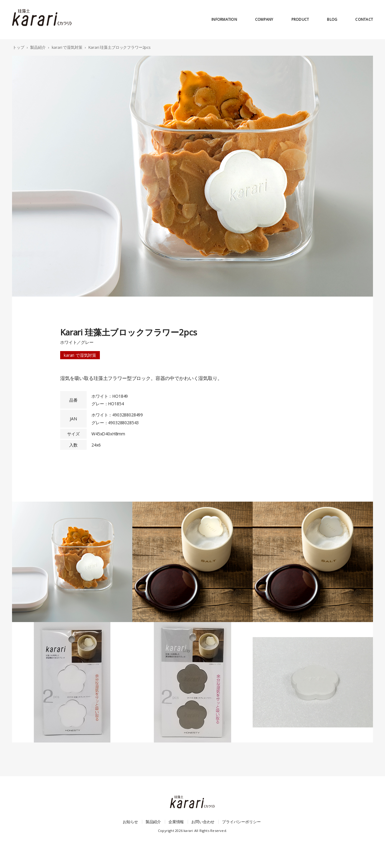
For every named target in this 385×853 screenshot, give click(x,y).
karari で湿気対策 (80, 355)
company (264, 19)
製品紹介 (153, 821)
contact (364, 19)
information (224, 19)
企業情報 (176, 821)
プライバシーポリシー (241, 821)
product (300, 19)
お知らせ (130, 821)
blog (332, 19)
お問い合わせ (202, 821)
